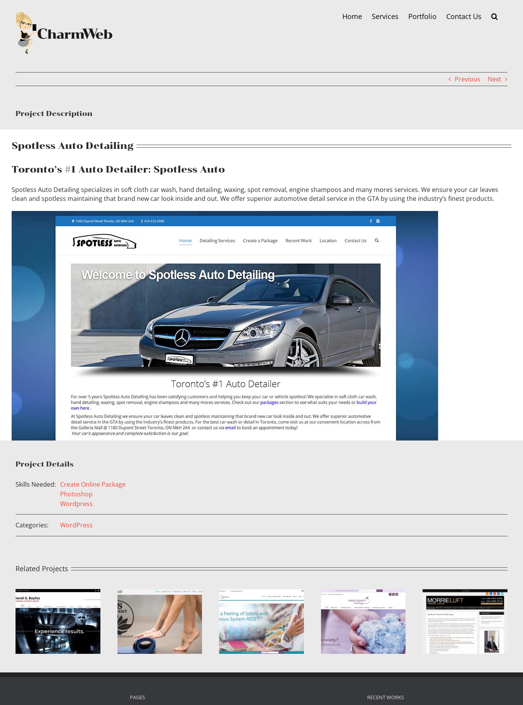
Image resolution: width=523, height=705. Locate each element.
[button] (494, 16)
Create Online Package (93, 484)
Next (494, 79)
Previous (467, 79)
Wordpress (76, 503)
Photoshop (76, 494)
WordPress (76, 525)
